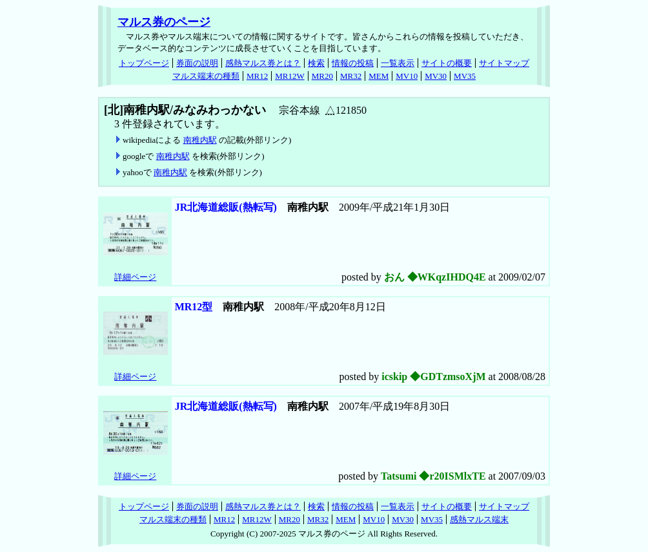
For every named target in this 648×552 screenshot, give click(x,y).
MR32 (350, 76)
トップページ (144, 63)
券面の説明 (197, 63)
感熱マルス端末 (479, 519)
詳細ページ (135, 277)
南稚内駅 (200, 140)
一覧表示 (397, 63)
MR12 (257, 76)
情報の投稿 (353, 63)
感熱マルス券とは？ (263, 63)
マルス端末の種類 (205, 76)
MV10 (407, 76)
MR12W (290, 76)
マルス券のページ (163, 22)
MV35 (465, 76)
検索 (316, 63)
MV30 (436, 76)
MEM (379, 76)
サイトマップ (504, 63)
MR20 (322, 76)
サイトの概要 (446, 63)
